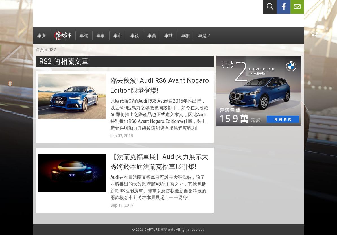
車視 (134, 38)
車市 (117, 38)
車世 (168, 38)
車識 (151, 38)
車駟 (185, 38)
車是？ (204, 38)
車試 (83, 38)
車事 (100, 38)
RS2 (52, 49)
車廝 (41, 38)
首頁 (40, 49)
